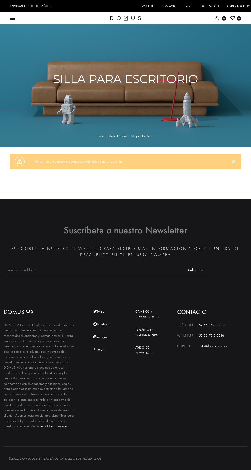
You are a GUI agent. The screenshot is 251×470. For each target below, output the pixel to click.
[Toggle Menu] (12, 18)
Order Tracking (238, 6)
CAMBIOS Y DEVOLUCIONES (147, 314)
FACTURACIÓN (210, 6)
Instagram (101, 337)
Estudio (112, 136)
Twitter (99, 311)
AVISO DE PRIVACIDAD (144, 350)
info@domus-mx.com (54, 426)
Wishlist (147, 6)
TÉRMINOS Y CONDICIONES (146, 332)
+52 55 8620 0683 (211, 325)
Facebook (101, 324)
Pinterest (98, 349)
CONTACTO (169, 6)
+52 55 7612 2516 (210, 335)
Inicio (101, 136)
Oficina (123, 136)
